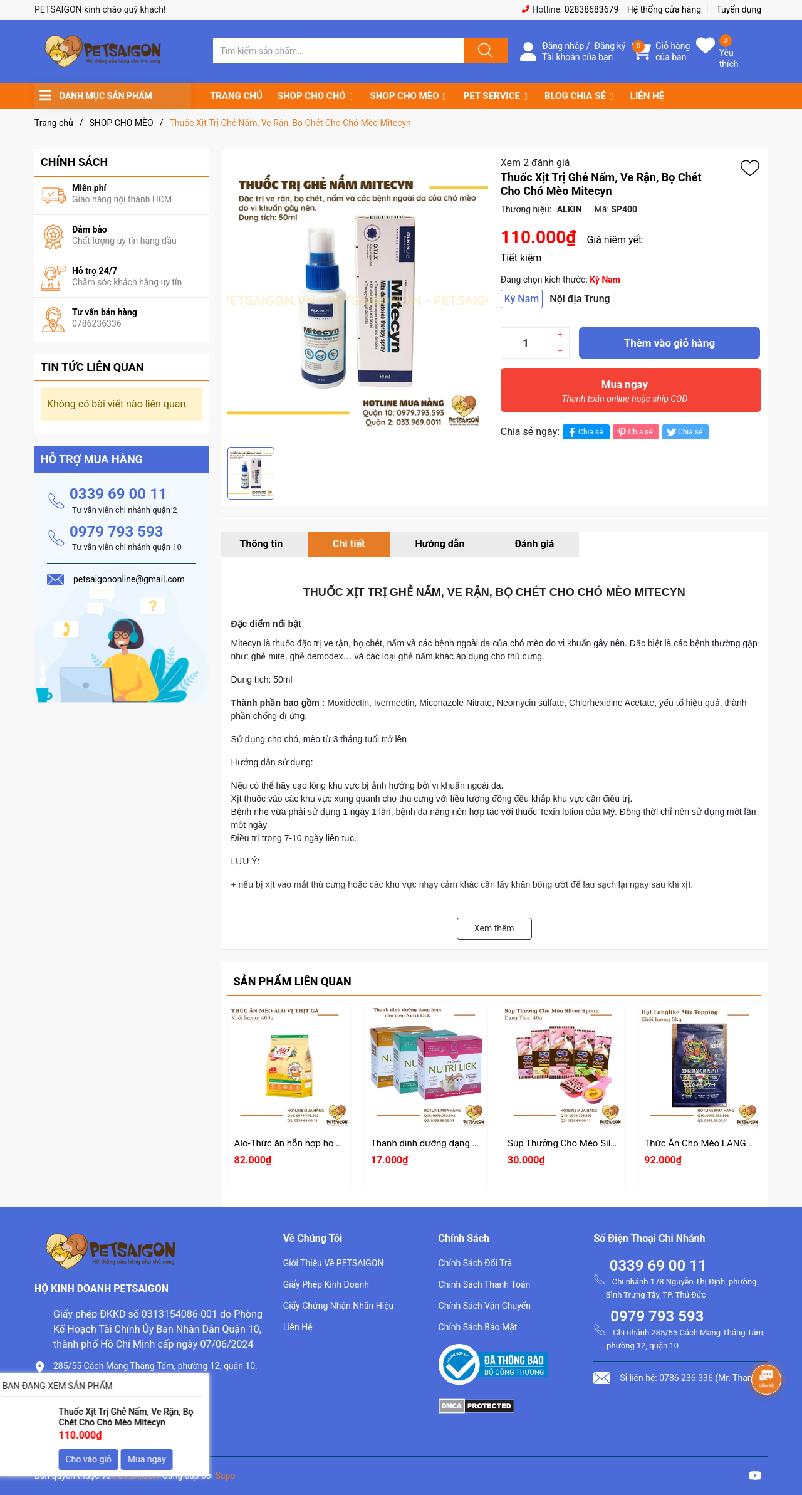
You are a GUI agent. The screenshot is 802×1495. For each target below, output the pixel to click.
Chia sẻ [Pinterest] (634, 432)
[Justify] (484, 50)
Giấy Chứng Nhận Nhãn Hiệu (338, 1306)
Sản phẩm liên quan (293, 981)
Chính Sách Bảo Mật (478, 1327)
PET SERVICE (491, 96)
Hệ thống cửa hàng (664, 9)
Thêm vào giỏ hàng (669, 343)
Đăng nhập (563, 46)
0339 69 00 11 (118, 494)
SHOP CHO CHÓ (312, 96)
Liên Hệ (298, 1327)
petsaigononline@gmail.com (116, 1423)
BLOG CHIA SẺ (575, 96)
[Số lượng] (526, 343)
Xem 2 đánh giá (535, 163)
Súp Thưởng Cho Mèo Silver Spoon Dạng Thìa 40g (611, 1143)
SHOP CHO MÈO (404, 96)
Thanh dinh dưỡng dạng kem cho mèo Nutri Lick (471, 1143)
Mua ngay (624, 394)
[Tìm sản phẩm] (338, 50)
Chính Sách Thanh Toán (485, 1284)
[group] (357, 298)
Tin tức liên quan (92, 367)
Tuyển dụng (738, 9)
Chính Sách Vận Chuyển (485, 1306)
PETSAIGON (136, 1476)
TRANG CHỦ (236, 96)
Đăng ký (610, 46)
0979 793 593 (117, 531)
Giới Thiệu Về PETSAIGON (333, 1263)
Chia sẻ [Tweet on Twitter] (683, 432)
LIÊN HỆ (647, 96)
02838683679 (592, 9)
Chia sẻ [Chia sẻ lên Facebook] (584, 432)
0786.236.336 (84, 1402)
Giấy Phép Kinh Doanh (326, 1284)
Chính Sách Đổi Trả (476, 1263)
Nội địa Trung (579, 299)
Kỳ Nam (521, 299)
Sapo (226, 1476)
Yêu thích (729, 58)
